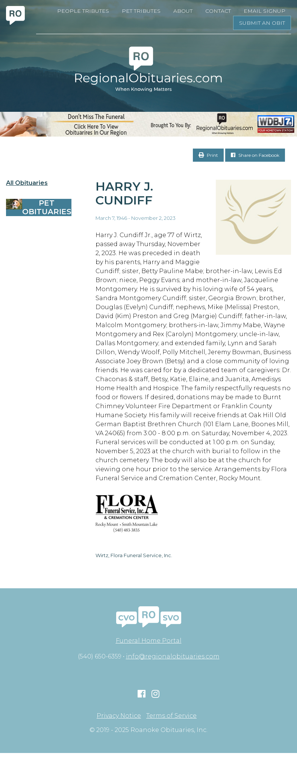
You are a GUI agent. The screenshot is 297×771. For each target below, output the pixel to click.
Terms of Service (171, 715)
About (182, 11)
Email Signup (264, 11)
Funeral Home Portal (149, 640)
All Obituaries (27, 183)
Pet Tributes (141, 11)
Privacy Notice (119, 715)
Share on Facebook (255, 155)
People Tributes (83, 11)
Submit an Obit (262, 23)
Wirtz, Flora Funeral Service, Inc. (133, 555)
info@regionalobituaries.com (173, 656)
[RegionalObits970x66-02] (148, 124)
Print (208, 155)
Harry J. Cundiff (124, 193)
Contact (218, 11)
